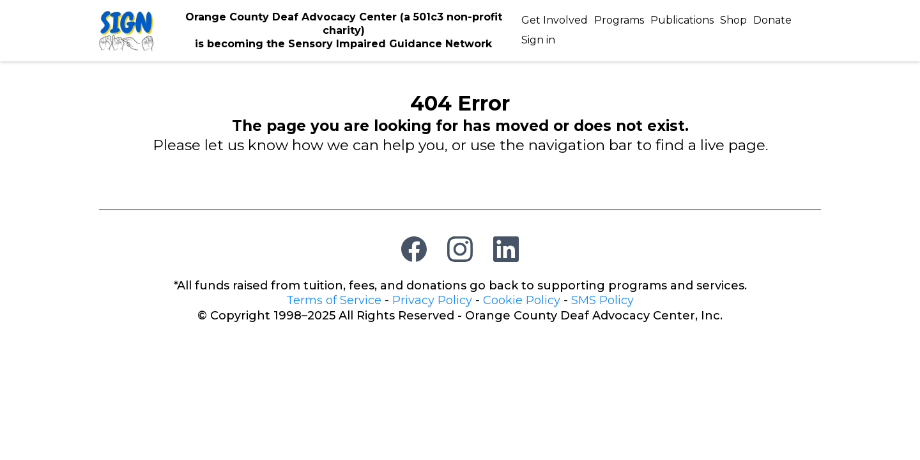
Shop (733, 20)
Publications (682, 20)
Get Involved (554, 20)
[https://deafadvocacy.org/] (126, 30)
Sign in (538, 40)
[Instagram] (460, 249)
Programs (619, 20)
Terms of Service (333, 300)
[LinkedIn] (506, 249)
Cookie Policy (521, 300)
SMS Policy (602, 300)
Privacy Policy (432, 300)
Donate (772, 20)
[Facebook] (414, 249)
